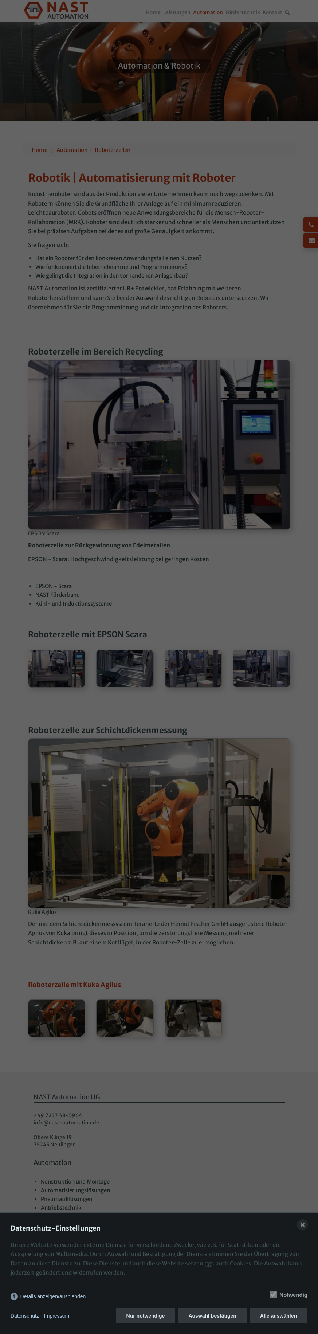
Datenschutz (25, 1316)
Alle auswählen (278, 1316)
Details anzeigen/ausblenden (53, 1296)
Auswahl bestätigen (212, 1316)
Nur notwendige (145, 1316)
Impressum (56, 1316)
